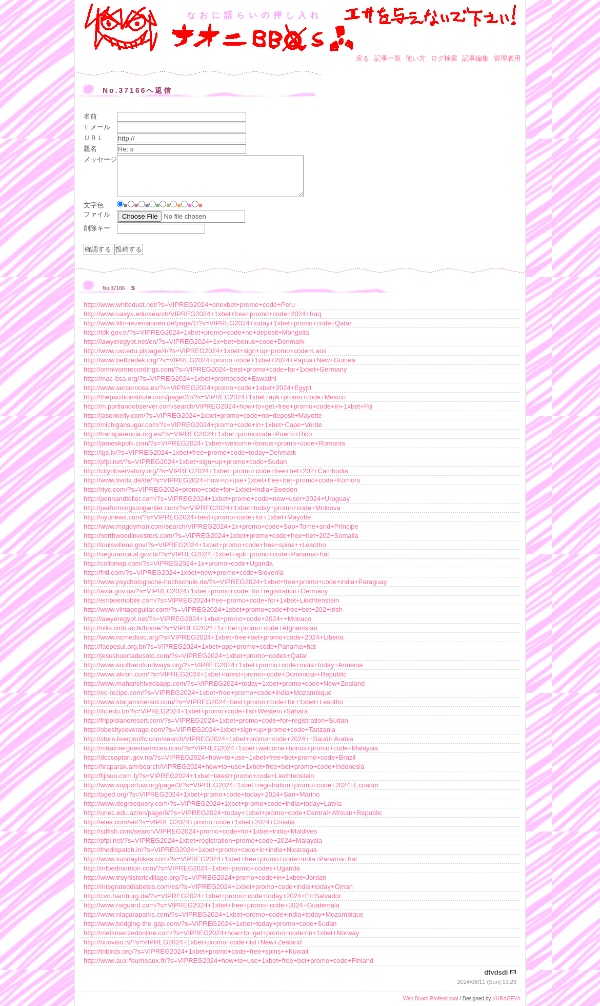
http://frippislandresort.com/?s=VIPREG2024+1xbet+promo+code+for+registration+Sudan (216, 720)
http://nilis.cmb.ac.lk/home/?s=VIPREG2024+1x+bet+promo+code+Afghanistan (200, 628)
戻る (362, 58)
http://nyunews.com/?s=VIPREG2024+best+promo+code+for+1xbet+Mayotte (197, 517)
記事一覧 (387, 58)
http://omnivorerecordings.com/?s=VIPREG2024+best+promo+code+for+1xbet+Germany (215, 369)
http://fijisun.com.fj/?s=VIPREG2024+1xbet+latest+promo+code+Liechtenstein (199, 776)
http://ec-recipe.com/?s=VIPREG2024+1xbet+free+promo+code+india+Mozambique (208, 693)
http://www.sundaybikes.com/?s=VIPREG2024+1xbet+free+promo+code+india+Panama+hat (220, 859)
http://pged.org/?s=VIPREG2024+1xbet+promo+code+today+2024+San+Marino (201, 794)
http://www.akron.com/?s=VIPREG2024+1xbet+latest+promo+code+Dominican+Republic (215, 674)
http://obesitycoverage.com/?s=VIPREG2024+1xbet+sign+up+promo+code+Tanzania (209, 729)
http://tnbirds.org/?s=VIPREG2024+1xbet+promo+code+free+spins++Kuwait (196, 951)
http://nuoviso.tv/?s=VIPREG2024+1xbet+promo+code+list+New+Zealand (193, 942)
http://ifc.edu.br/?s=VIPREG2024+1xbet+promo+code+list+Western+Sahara (196, 711)
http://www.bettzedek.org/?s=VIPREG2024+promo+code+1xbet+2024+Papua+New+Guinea (219, 360)
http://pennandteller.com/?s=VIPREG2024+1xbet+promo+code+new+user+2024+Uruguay (217, 498)
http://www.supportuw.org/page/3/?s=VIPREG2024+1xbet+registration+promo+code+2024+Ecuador (231, 785)
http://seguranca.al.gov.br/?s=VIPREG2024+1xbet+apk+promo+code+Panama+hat (206, 554)
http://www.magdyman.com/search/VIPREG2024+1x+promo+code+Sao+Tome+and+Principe (221, 526)
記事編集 (475, 58)
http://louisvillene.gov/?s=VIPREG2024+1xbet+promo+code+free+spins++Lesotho (205, 545)
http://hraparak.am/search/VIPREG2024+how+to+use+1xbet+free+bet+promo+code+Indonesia (224, 766)
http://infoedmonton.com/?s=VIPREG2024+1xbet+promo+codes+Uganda (192, 868)
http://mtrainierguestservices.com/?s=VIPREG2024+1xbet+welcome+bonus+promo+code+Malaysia (231, 748)
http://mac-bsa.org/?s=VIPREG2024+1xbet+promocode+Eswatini (180, 378)
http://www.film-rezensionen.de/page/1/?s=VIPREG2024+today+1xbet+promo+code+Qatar (218, 323)
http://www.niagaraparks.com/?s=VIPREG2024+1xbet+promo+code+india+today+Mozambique (224, 914)
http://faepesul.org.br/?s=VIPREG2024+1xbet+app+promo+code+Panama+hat (200, 646)
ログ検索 (444, 58)
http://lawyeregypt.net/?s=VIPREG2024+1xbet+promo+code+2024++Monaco (197, 619)
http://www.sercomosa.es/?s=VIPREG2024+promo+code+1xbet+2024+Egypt (197, 388)
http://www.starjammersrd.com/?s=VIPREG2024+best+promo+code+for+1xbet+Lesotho (213, 702)
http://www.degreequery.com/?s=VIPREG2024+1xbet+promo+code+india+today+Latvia (213, 803)
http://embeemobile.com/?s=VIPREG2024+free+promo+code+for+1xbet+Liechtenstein (211, 600)
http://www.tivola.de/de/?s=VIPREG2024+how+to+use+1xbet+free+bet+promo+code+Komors (222, 480)
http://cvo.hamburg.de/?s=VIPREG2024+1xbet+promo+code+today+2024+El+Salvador (212, 896)
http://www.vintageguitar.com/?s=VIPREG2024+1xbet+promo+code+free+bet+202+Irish (213, 609)
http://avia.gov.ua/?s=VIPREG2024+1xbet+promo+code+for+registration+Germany (206, 591)
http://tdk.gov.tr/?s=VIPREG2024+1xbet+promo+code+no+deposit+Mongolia (196, 332)
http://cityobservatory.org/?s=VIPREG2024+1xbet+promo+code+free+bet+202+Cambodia (216, 471)
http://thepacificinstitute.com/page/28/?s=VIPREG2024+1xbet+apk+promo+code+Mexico (215, 397)
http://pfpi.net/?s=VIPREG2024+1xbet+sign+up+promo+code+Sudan (185, 462)
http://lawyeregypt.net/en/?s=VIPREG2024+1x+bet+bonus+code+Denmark (194, 341)
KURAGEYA (506, 998)
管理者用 (507, 58)
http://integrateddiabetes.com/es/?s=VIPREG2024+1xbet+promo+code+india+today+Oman (218, 887)
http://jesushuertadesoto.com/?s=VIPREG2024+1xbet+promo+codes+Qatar (195, 656)
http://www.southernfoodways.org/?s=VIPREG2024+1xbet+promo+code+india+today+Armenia (223, 665)
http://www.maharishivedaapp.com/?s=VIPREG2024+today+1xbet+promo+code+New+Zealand (224, 683)
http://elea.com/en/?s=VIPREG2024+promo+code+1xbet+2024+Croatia (189, 822)
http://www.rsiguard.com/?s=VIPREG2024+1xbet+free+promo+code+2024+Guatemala (211, 905)
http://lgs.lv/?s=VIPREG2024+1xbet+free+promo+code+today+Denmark (190, 452)
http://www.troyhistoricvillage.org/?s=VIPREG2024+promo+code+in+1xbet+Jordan (205, 877)
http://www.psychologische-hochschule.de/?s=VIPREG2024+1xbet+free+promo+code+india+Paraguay (235, 582)
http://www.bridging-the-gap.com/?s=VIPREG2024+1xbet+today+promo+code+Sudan (210, 923)
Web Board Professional (430, 998)
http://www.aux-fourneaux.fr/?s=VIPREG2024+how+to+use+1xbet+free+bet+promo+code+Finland (228, 960)
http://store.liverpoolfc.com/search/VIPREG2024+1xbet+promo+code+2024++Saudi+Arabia (218, 739)
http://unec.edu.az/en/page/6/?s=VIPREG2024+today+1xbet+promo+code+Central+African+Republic (233, 813)
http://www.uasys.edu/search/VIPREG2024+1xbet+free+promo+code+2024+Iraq (202, 314)
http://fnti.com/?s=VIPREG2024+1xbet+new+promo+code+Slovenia (184, 572)
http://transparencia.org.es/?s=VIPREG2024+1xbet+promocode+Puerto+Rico (198, 434)
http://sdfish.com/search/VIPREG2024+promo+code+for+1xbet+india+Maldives (200, 831)
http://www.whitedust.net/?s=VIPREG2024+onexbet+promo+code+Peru (189, 304)
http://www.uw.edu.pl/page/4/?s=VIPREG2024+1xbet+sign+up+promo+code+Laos (205, 351)
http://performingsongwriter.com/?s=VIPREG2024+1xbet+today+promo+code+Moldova (212, 508)
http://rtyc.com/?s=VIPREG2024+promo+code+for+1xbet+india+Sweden (190, 489)
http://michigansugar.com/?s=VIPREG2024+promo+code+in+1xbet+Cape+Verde (203, 425)
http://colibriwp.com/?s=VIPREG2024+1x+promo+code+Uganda (178, 563)
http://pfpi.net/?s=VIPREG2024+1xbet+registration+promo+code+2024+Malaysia (203, 840)
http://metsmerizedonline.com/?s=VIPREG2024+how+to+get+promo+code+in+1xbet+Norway (221, 933)
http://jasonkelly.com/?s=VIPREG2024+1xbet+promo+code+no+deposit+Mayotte (203, 415)
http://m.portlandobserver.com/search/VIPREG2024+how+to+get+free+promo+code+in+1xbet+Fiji (228, 406)
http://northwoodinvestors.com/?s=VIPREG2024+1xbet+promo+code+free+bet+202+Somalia (221, 535)
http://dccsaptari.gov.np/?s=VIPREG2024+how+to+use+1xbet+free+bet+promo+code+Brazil (219, 757)
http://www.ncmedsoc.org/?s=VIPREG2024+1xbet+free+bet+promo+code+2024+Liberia (214, 637)
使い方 (416, 58)
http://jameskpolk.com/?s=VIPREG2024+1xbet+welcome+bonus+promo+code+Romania (214, 443)
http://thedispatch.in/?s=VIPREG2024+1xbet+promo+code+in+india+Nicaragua (200, 850)
